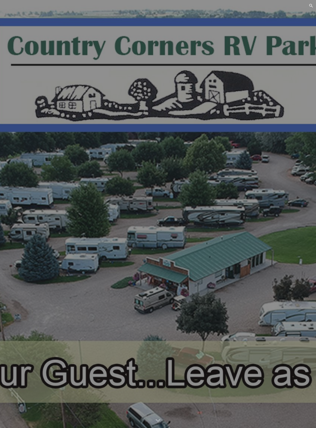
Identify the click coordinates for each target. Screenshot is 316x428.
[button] (311, 6)
